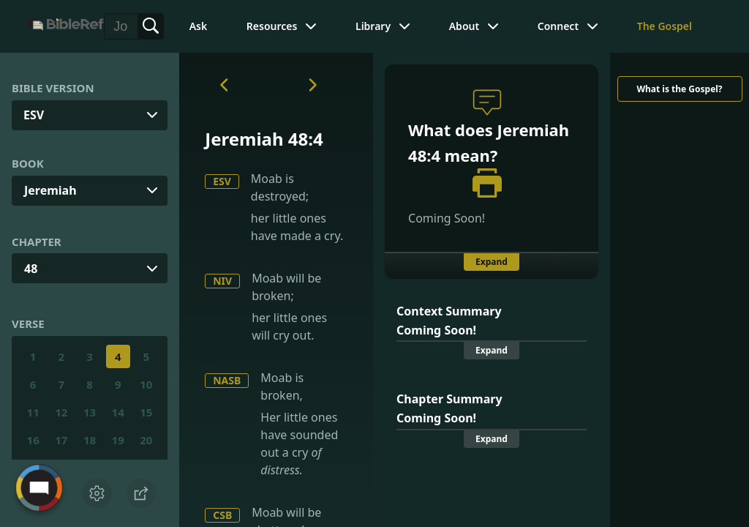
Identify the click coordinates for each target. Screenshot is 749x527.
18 (89, 440)
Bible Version (53, 88)
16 (33, 440)
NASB (227, 380)
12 (61, 412)
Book (28, 163)
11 (33, 412)
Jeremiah (50, 190)
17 (61, 440)
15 (146, 412)
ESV (222, 181)
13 (89, 412)
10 (146, 384)
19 (118, 440)
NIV (222, 281)
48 (30, 269)
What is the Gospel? (679, 89)
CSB (222, 515)
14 (118, 412)
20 (146, 440)
